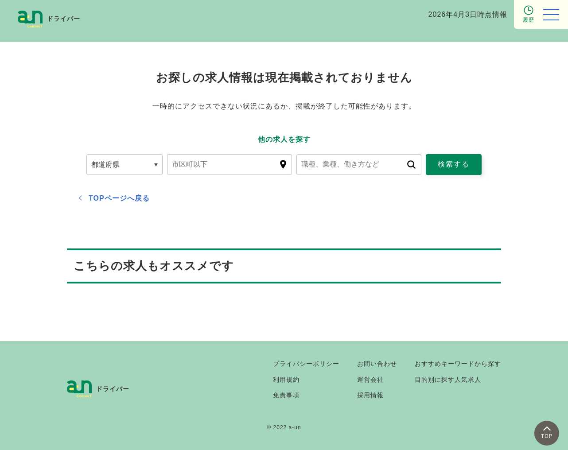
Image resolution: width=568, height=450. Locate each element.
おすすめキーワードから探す (458, 363)
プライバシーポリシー (306, 363)
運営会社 (370, 379)
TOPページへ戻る (119, 198)
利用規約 (286, 379)
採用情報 (370, 395)
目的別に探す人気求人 (448, 379)
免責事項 (286, 395)
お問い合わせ (377, 363)
